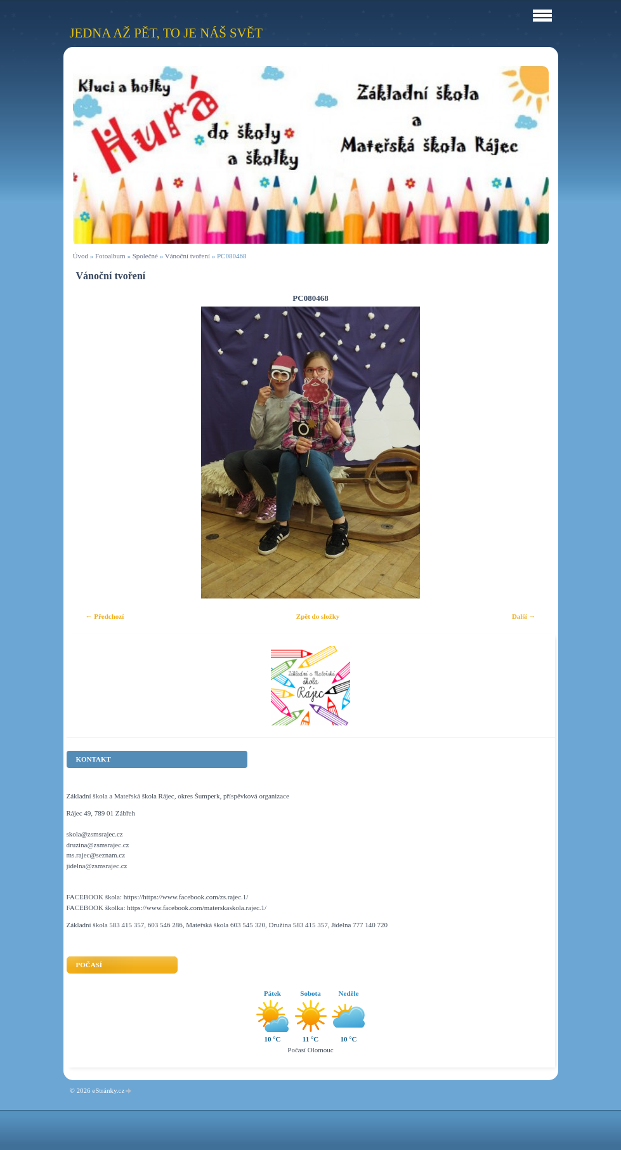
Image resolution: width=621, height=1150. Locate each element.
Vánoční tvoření (187, 256)
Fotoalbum (110, 256)
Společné (145, 256)
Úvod (80, 256)
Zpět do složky (317, 616)
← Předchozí (105, 616)
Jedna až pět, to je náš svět (166, 32)
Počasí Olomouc (310, 1050)
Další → (524, 616)
